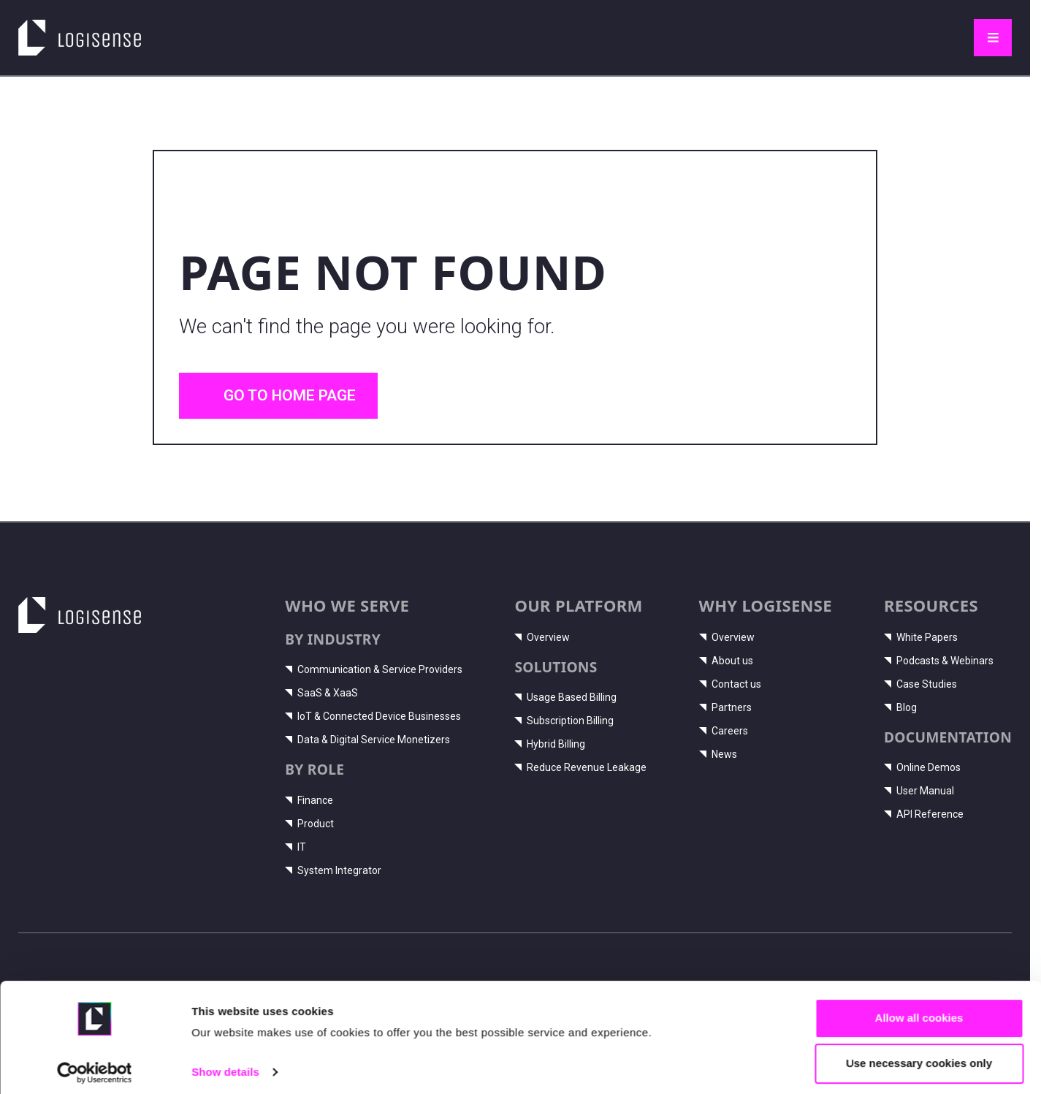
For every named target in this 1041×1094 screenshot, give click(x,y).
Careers (723, 731)
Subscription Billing (564, 720)
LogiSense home (72, 29)
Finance (309, 800)
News (718, 754)
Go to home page (278, 395)
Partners (725, 707)
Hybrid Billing (549, 744)
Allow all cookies (919, 1010)
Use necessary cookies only (919, 1055)
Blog (900, 707)
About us (726, 661)
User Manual (919, 791)
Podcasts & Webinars (939, 661)
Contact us (730, 684)
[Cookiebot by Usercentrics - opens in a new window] (95, 1065)
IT (295, 847)
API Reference (924, 814)
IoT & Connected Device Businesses (373, 716)
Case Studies (920, 684)
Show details (225, 1064)
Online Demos (922, 767)
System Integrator (333, 870)
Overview (542, 637)
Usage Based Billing (565, 697)
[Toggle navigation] (993, 38)
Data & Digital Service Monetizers (367, 739)
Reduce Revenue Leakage (580, 767)
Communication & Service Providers (373, 669)
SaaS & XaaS (321, 693)
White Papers (921, 637)
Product (309, 823)
